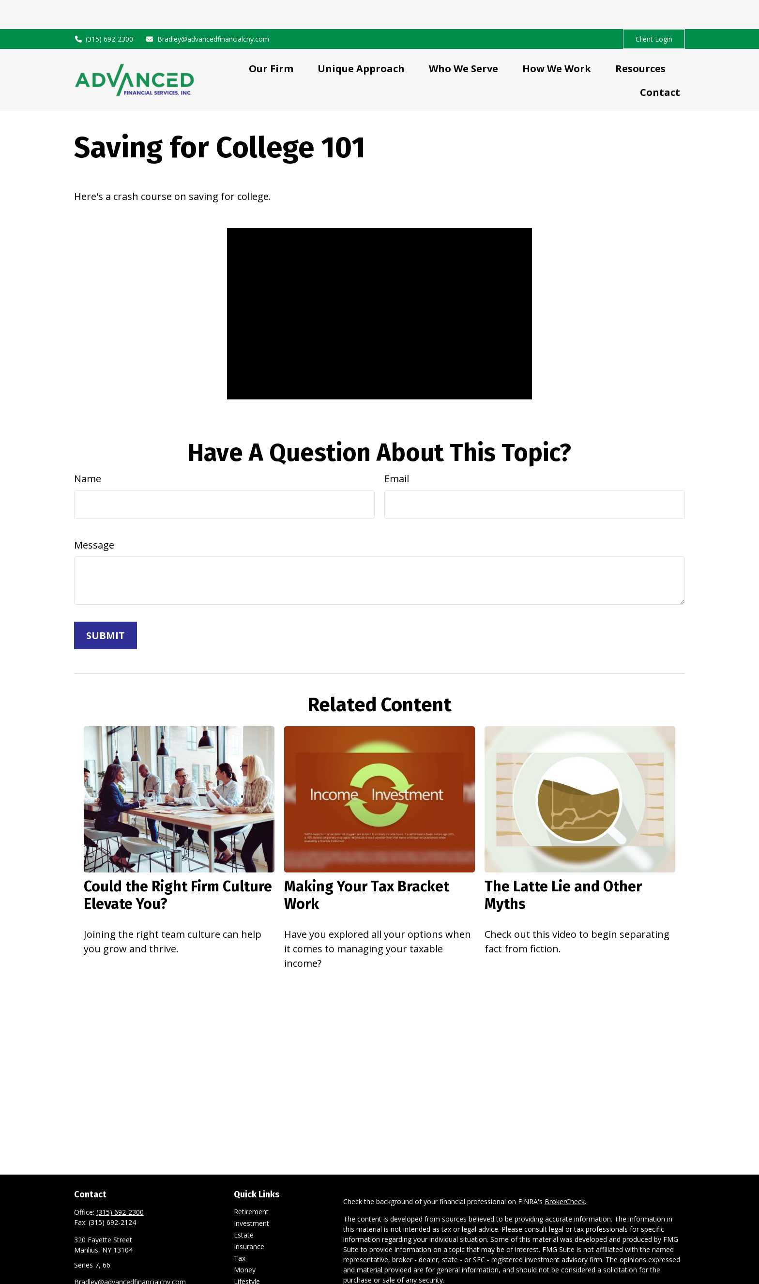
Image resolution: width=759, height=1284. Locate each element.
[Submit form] (105, 606)
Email (396, 449)
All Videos (249, 1275)
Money (245, 1240)
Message (94, 515)
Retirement (251, 1182)
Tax (239, 1229)
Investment (251, 1194)
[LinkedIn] (80, 1268)
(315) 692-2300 (104, 10)
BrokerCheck (565, 1172)
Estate (244, 1205)
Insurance (249, 1217)
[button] (271, 39)
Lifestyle (247, 1252)
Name (87, 449)
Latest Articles (256, 1264)
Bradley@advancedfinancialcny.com (207, 10)
